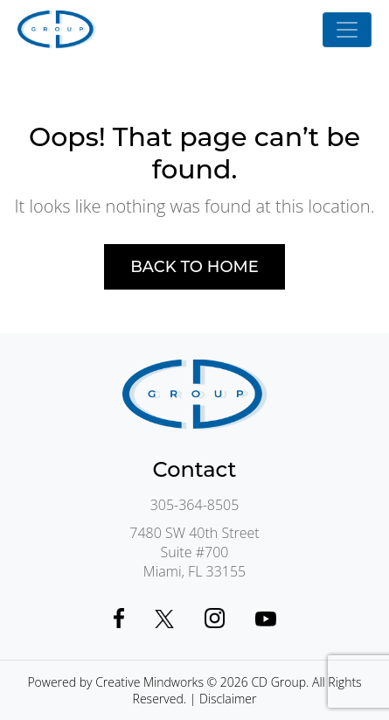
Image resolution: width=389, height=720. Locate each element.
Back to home (194, 266)
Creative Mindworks (149, 682)
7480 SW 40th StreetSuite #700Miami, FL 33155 (194, 552)
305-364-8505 (195, 504)
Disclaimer (227, 698)
